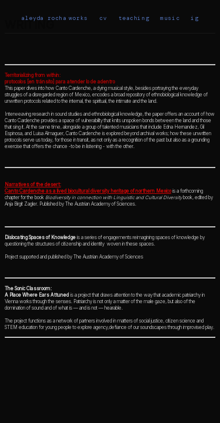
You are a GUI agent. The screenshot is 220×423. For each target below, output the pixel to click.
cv (103, 18)
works (78, 18)
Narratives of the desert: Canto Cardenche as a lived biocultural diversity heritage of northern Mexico (88, 188)
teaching (134, 18)
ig (194, 18)
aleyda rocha (43, 18)
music (170, 18)
